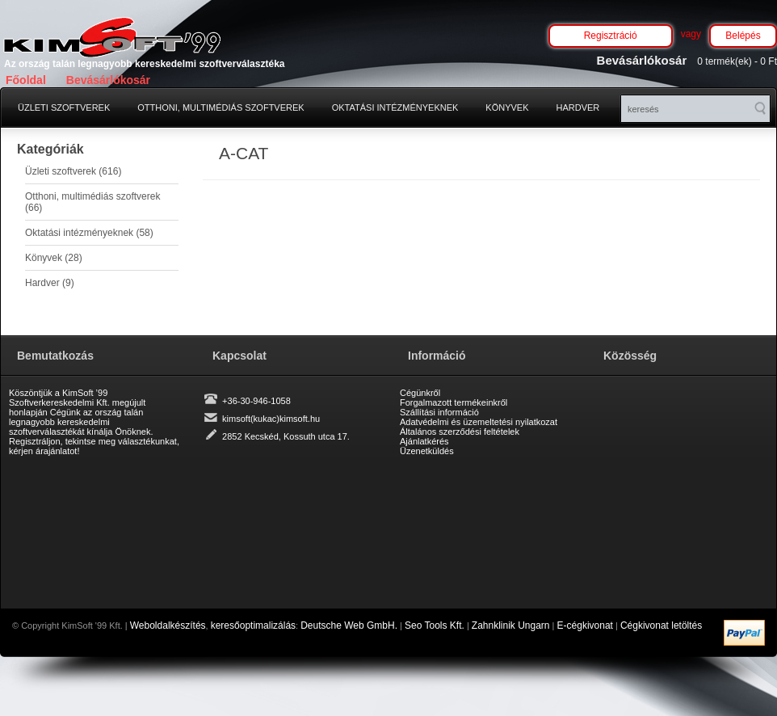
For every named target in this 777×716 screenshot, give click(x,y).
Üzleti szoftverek (64, 107)
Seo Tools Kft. (434, 625)
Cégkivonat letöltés (661, 625)
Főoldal (26, 80)
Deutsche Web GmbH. (348, 625)
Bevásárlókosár (108, 80)
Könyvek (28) (53, 257)
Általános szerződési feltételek (459, 431)
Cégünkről (420, 393)
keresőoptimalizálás (253, 625)
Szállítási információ (439, 412)
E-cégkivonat (585, 625)
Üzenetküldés (427, 451)
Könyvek (506, 107)
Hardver (578, 107)
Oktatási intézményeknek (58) (89, 232)
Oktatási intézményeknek (395, 107)
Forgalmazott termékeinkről (453, 402)
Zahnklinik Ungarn (511, 625)
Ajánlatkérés (424, 441)
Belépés (742, 35)
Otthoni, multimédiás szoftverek (220, 107)
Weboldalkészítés (168, 625)
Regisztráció (610, 35)
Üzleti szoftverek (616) (73, 171)
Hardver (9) (49, 283)
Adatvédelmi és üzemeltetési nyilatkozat (478, 422)
